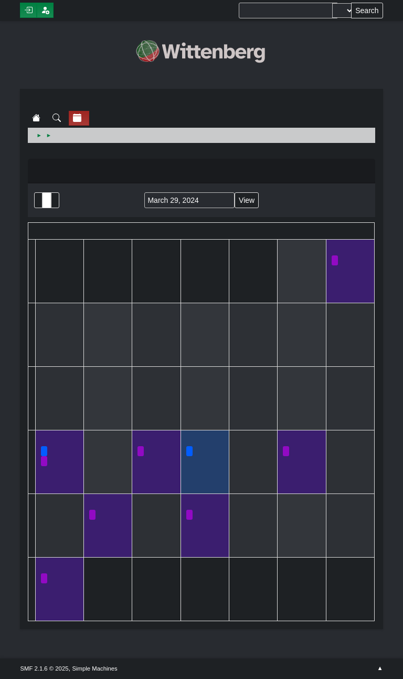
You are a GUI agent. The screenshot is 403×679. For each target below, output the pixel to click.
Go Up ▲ (380, 668)
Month (47, 200)
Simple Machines (95, 668)
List (38, 200)
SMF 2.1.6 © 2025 (44, 668)
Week (55, 200)
